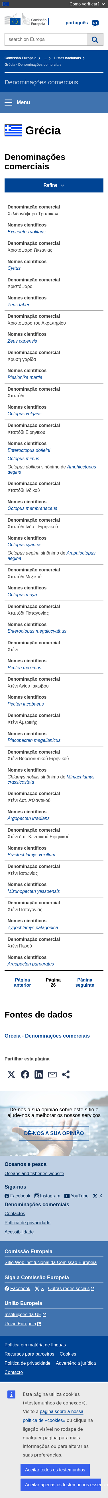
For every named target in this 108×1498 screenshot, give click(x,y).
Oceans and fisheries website (34, 1173)
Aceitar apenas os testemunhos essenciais (63, 1484)
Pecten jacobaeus (26, 704)
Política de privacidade (27, 1222)
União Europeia (20, 1323)
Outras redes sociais (69, 1288)
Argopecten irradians (29, 818)
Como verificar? (87, 3)
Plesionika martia (25, 377)
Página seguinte (85, 983)
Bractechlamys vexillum (31, 854)
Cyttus (14, 268)
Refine (51, 185)
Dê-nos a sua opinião (54, 1133)
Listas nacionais (67, 58)
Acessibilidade (19, 1231)
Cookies (68, 1354)
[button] (11, 1074)
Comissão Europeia (20, 58)
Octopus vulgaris (25, 413)
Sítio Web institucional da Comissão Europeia (51, 1262)
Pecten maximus (24, 667)
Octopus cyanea (24, 544)
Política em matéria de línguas (35, 1344)
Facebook (17, 1288)
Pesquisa (95, 39)
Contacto (14, 1372)
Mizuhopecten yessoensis (34, 891)
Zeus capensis (22, 341)
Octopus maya (22, 594)
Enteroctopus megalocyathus (37, 631)
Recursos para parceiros (29, 1354)
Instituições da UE (23, 1314)
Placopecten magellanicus (34, 740)
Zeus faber (18, 304)
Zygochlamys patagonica (33, 927)
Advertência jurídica (76, 1363)
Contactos (15, 1213)
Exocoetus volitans (27, 231)
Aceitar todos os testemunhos (55, 1469)
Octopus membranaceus (32, 508)
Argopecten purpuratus (31, 963)
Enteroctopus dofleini (29, 450)
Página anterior (22, 983)
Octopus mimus (23, 458)
